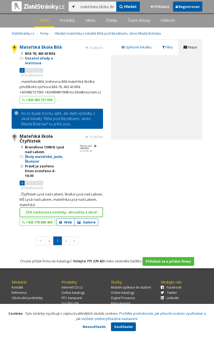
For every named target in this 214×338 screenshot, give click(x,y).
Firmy (44, 20)
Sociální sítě (70, 303)
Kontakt (17, 287)
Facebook (171, 287)
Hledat (128, 6)
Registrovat (188, 6)
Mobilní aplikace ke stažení (131, 287)
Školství (32, 161)
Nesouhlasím (94, 326)
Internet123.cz (72, 287)
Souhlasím (123, 326)
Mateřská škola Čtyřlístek (36, 138)
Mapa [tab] (190, 47)
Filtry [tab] (167, 47)
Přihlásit (160, 6)
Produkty (67, 20)
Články (111, 20)
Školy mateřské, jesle (43, 156)
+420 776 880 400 (37, 222)
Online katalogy (73, 292)
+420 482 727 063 (37, 99)
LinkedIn (170, 298)
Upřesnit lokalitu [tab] (136, 47)
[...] (97, 7)
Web (65, 222)
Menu (90, 20)
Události (168, 20)
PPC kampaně (71, 298)
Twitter (169, 292)
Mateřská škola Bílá (41, 47)
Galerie (86, 222)
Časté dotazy (139, 20)
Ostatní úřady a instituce (39, 60)
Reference (19, 292)
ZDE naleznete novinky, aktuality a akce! (61, 212)
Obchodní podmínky (27, 298)
